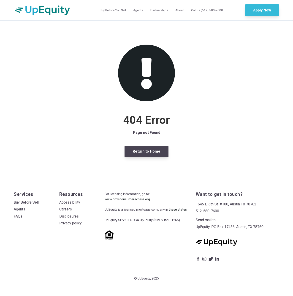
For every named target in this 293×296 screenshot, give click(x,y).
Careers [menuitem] (65, 209)
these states (178, 209)
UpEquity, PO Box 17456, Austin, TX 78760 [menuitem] (229, 227)
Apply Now (262, 10)
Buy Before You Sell (113, 10)
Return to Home (146, 151)
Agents (138, 10)
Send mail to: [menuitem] (206, 220)
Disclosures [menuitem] (69, 216)
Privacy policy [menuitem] (70, 223)
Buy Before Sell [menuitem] (26, 202)
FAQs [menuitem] (18, 216)
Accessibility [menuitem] (69, 202)
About (179, 10)
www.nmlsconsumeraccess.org (127, 199)
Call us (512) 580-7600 (207, 10)
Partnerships (159, 10)
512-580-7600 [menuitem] (207, 211)
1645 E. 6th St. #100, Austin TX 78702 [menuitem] (226, 204)
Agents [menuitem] (19, 209)
